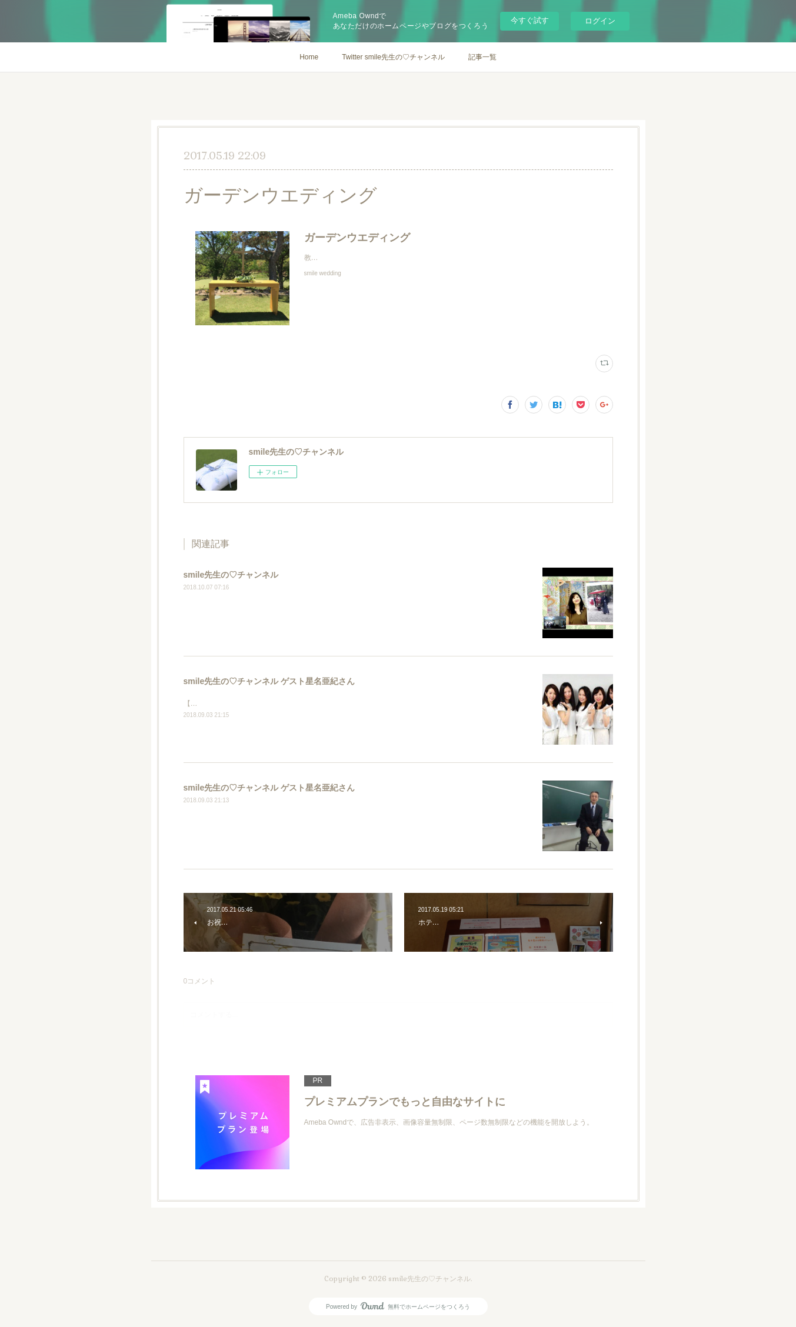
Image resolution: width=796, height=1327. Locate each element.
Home (308, 57)
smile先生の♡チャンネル (231, 574)
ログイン (600, 20)
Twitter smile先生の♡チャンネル (393, 57)
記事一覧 (482, 57)
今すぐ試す (530, 20)
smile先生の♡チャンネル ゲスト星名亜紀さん (269, 681)
